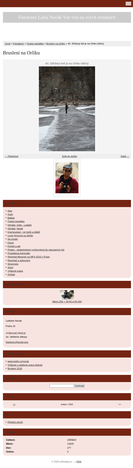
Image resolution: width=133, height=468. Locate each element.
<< (14, 404)
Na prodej (13, 239)
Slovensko (13, 264)
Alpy (10, 210)
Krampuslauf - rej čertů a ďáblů (24, 232)
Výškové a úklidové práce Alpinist (25, 365)
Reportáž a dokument (19, 260)
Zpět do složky (69, 156)
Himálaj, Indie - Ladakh (20, 225)
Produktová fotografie (19, 253)
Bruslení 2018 (15, 368)
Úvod (7, 43)
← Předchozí (11, 156)
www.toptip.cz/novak (18, 361)
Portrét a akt (14, 246)
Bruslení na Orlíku (55, 43)
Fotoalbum (18, 43)
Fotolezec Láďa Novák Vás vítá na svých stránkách (67, 17)
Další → (125, 156)
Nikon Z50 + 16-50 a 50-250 (67, 301)
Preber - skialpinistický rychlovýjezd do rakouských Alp (36, 249)
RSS (79, 461)
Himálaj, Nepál (15, 228)
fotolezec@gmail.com (17, 342)
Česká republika (35, 43)
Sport (10, 267)
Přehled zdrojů (15, 422)
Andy (10, 214)
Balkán (11, 217)
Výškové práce (15, 271)
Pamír (11, 242)
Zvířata (11, 274)
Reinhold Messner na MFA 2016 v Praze (29, 256)
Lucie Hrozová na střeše (20, 235)
